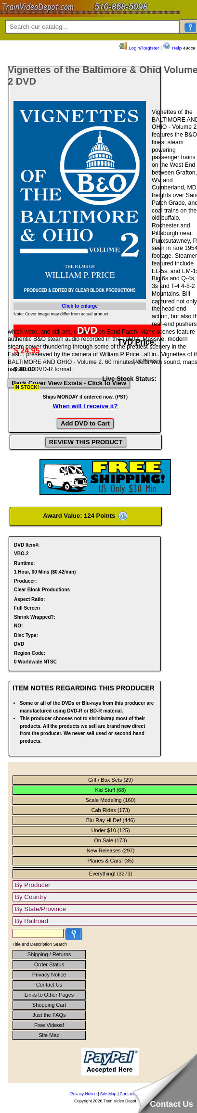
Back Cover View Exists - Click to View (69, 383)
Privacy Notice (49, 974)
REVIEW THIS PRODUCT (85, 442)
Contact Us (49, 985)
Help (172, 47)
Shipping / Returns (49, 954)
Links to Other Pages (49, 995)
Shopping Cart (49, 1005)
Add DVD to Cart (85, 423)
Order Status (49, 964)
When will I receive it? (85, 406)
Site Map (49, 1035)
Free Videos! (49, 1025)
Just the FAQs (49, 1015)
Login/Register (139, 47)
